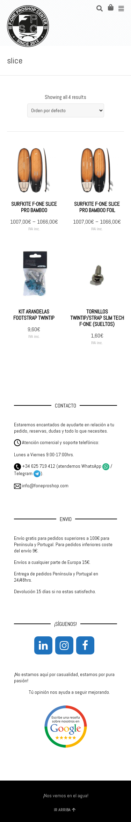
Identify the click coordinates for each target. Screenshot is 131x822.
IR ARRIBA (65, 810)
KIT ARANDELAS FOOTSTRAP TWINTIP (33, 314)
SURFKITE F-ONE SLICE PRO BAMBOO (34, 207)
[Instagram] (64, 645)
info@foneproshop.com (41, 485)
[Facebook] (85, 645)
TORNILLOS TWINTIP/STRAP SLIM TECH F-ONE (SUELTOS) (97, 317)
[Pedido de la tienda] (65, 110)
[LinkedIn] (43, 645)
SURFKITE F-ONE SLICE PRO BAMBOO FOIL (97, 207)
